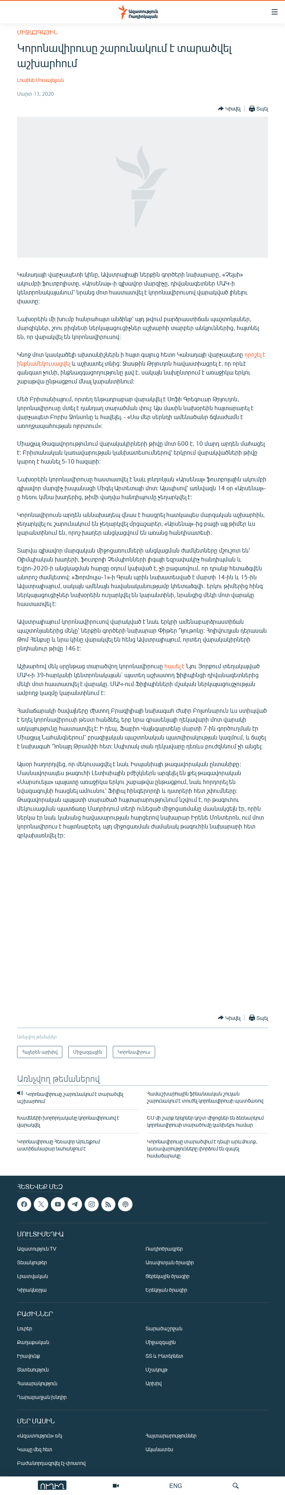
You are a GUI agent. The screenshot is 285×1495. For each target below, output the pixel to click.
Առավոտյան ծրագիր (169, 1262)
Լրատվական (32, 1276)
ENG (175, 1485)
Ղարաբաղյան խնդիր (41, 1397)
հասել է (175, 665)
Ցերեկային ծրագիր (167, 1276)
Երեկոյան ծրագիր (166, 1290)
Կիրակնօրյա (32, 1290)
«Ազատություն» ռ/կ (39, 1435)
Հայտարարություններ (170, 1435)
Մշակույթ (156, 1369)
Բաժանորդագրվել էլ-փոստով (51, 1463)
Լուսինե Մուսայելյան (40, 80)
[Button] (229, 108)
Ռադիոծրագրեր (164, 1248)
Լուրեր (24, 1328)
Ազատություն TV (36, 1248)
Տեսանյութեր (32, 1262)
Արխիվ (153, 1383)
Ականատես (159, 1449)
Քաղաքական (33, 1342)
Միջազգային (37, 32)
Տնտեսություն (33, 1369)
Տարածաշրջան (163, 1328)
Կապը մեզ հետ (34, 1449)
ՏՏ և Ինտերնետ (164, 1356)
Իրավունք (28, 1356)
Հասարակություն (37, 1383)
